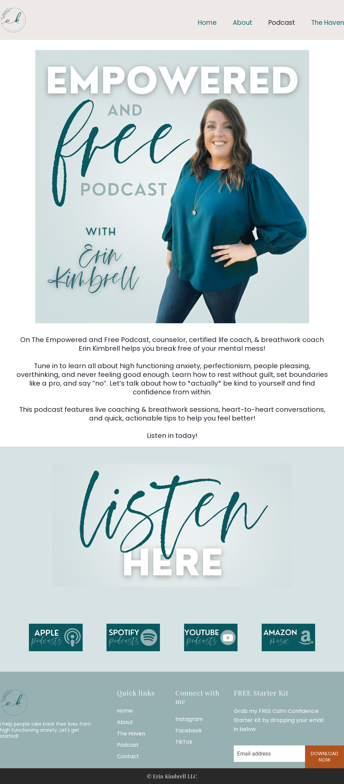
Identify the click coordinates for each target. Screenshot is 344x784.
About (242, 22)
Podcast (281, 22)
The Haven (327, 22)
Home (207, 22)
